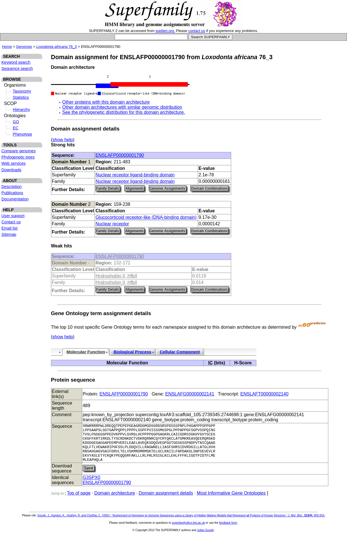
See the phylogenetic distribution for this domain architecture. (123, 112)
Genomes (24, 46)
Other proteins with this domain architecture (106, 102)
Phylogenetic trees (18, 157)
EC (15, 128)
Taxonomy (22, 91)
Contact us (11, 222)
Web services (13, 163)
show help (62, 139)
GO (16, 121)
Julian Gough (205, 537)
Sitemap (8, 234)
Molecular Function (86, 352)
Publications (12, 193)
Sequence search (17, 68)
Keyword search (15, 62)
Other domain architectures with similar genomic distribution (122, 107)
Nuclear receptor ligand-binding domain (134, 174)
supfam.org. (165, 31)
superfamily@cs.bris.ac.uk (188, 530)
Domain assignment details (166, 500)
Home (7, 46)
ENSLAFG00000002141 (189, 394)
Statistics (21, 97)
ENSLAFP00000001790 (119, 155)
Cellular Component (180, 352)
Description (11, 186)
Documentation (15, 199)
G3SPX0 (91, 485)
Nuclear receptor (112, 223)
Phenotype (22, 134)
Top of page (79, 500)
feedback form (228, 530)
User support (13, 215)
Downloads (11, 170)
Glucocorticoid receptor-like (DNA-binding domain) (146, 217)
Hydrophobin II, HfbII (116, 275)
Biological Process (132, 352)
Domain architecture (114, 500)
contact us (196, 31)
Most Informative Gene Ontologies (231, 500)
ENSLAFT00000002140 (264, 394)
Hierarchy (21, 109)
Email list (9, 228)
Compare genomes (18, 151)
